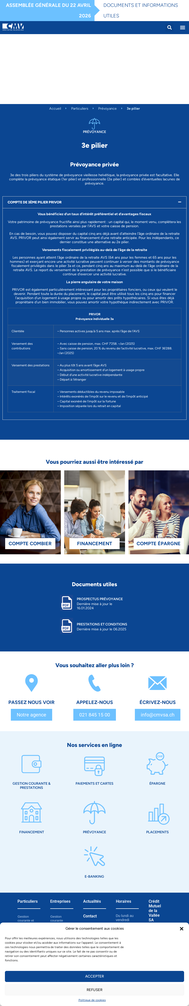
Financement (31, 832)
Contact (90, 916)
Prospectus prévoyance (100, 599)
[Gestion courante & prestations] (31, 764)
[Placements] (157, 812)
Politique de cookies (92, 1000)
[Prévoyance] (94, 812)
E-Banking (94, 876)
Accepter (94, 976)
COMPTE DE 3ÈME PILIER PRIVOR (35, 202)
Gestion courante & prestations (31, 785)
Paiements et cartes (94, 783)
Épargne (157, 783)
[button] (181, 928)
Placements (157, 832)
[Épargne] (157, 764)
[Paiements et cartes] (94, 764)
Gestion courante (56, 918)
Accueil (55, 108)
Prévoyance (107, 108)
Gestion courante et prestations (25, 920)
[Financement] (31, 812)
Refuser (94, 990)
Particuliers (79, 108)
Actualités (92, 901)
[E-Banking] (94, 857)
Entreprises (60, 901)
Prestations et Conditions (102, 624)
